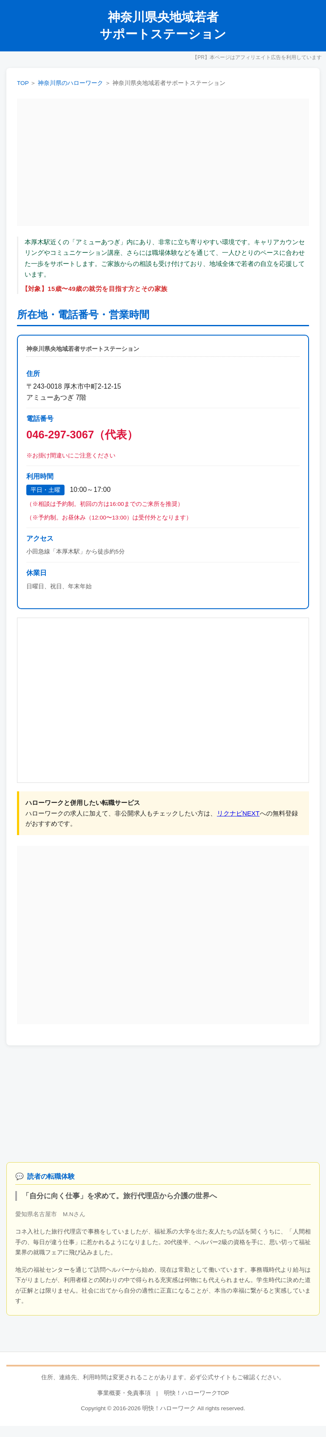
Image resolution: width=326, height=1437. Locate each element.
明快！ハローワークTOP (196, 1393)
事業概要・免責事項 (124, 1393)
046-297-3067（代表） (82, 434)
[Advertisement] (163, 162)
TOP (22, 83)
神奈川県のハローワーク (70, 83)
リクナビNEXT (238, 813)
